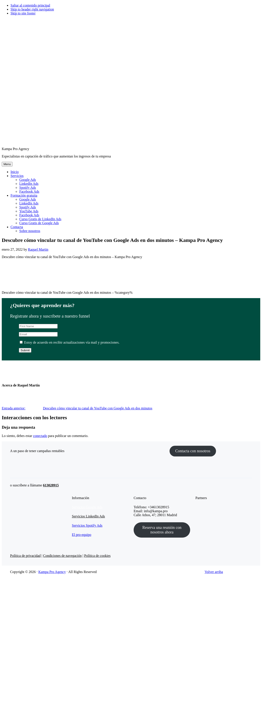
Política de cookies (97, 555)
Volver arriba (214, 572)
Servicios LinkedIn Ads (88, 516)
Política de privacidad (25, 555)
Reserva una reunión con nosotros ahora (161, 529)
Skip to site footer (23, 13)
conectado (40, 436)
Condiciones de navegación (62, 555)
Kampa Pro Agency (52, 572)
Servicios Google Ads (87, 507)
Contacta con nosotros (192, 451)
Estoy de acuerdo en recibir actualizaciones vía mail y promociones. (69, 342)
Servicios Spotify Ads (87, 525)
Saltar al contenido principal (30, 5)
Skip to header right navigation (32, 9)
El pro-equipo (81, 535)
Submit (25, 350)
